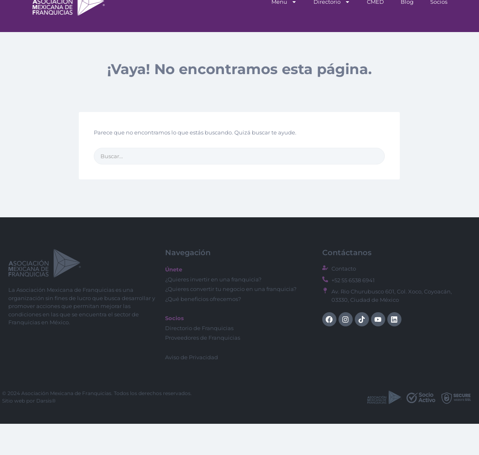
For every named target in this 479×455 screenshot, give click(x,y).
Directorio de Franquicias (199, 359)
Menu (284, 33)
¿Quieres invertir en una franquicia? (213, 310)
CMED (375, 33)
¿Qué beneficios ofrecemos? (203, 330)
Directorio (331, 33)
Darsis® (46, 432)
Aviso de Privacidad (191, 388)
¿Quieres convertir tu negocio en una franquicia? (230, 320)
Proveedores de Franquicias (202, 368)
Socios (438, 33)
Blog (407, 33)
